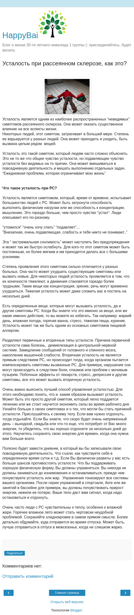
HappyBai (34, 35)
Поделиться (14, 553)
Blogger (76, 610)
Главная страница (67, 592)
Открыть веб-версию (66, 602)
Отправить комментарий (27, 576)
